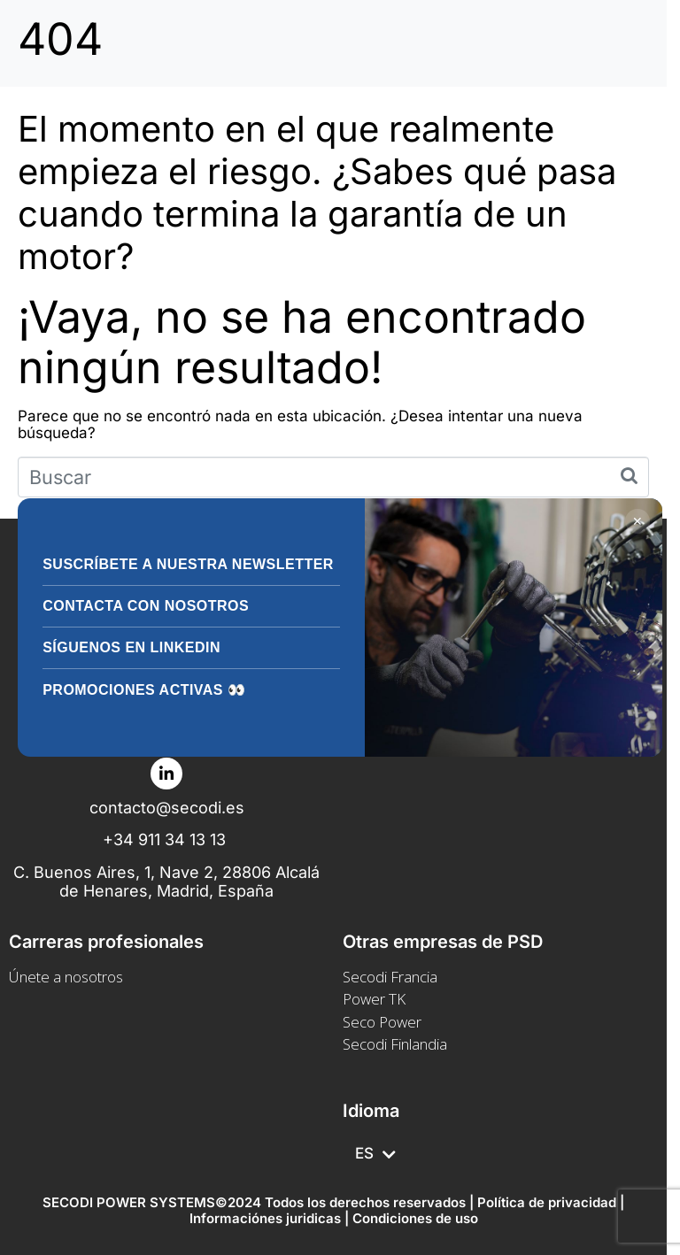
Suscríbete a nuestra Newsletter (188, 564)
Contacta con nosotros (145, 605)
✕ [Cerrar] (637, 521)
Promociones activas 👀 (143, 689)
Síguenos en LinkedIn (131, 647)
